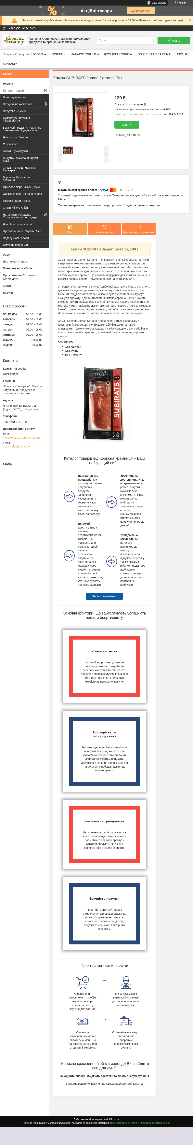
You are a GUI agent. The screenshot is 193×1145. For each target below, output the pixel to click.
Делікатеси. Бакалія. (16, 137)
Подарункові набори (16, 238)
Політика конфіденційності (155, 1123)
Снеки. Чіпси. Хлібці (16, 207)
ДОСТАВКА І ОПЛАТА (118, 54)
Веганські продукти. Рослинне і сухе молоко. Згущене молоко (23, 129)
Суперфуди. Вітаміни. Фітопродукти (17, 119)
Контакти (9, 285)
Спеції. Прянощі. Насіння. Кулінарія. (19, 169)
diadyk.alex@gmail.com (17, 446)
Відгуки (8, 292)
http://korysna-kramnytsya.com (22, 437)
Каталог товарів (14, 90)
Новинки (9, 83)
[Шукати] (152, 40)
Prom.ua (114, 1119)
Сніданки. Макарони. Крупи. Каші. (21, 159)
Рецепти (8, 254)
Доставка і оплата (15, 261)
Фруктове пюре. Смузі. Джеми (22, 187)
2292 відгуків (159, 2)
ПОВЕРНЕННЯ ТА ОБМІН (154, 54)
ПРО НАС (183, 54)
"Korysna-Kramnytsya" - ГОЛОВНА (24, 54)
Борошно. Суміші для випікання (16, 179)
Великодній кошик (14, 97)
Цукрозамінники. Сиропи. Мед (22, 231)
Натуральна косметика (17, 104)
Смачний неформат (15, 245)
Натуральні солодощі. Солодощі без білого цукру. (20, 216)
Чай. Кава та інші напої (17, 224)
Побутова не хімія (14, 111)
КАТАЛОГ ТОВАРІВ (83, 54)
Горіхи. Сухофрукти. (16, 151)
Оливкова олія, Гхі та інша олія (23, 193)
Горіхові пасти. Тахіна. (17, 200)
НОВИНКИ (59, 54)
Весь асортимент (104, 596)
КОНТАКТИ (10, 63)
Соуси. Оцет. (11, 144)
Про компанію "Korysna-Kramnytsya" (19, 277)
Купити (126, 124)
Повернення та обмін (17, 268)
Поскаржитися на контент (125, 1123)
